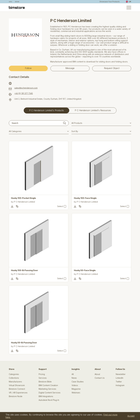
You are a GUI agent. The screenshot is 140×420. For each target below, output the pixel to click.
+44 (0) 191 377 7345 (23, 93)
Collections (14, 378)
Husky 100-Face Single (85, 198)
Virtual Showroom (17, 385)
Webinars (76, 393)
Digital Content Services (49, 393)
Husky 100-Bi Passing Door (24, 270)
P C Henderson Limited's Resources (93, 110)
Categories (14, 374)
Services (43, 378)
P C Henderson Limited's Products (46, 110)
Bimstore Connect (17, 389)
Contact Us (100, 378)
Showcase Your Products (109, 2)
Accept (130, 416)
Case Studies (78, 382)
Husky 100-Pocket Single (23, 198)
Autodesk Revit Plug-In (49, 400)
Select (60, 206)
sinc (10, 2)
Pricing (42, 374)
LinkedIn (119, 378)
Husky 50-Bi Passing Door (24, 343)
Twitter (119, 382)
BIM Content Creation (48, 385)
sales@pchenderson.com (26, 88)
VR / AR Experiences (18, 393)
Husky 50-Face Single (85, 270)
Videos (75, 385)
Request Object (111, 68)
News (74, 378)
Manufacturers (15, 382)
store (17, 2)
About (97, 374)
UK (128, 2)
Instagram (120, 385)
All (73, 374)
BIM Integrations (46, 396)
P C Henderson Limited (24, 202)
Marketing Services (47, 389)
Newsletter (121, 374)
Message (69, 68)
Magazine (76, 389)
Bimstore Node (15, 396)
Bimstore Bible (45, 382)
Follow (28, 68)
